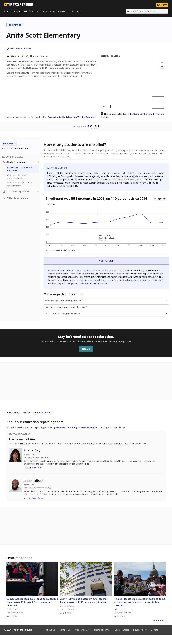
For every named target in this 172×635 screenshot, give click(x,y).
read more (86, 427)
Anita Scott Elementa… (66, 11)
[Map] (133, 84)
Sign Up (86, 349)
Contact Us (64, 630)
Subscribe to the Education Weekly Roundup (71, 117)
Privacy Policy (140, 630)
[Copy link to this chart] (159, 199)
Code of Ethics (122, 630)
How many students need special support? (19, 184)
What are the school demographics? (17, 177)
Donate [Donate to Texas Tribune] (162, 5)
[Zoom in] (162, 63)
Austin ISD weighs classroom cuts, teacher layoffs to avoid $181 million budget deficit (83, 601)
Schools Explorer (16, 11)
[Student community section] (21, 162)
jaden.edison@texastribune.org (37, 488)
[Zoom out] (162, 67)
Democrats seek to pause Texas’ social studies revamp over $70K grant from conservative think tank (32, 602)
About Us (50, 630)
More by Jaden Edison (34, 498)
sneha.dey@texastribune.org (36, 457)
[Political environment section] (21, 198)
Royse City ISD (40, 11)
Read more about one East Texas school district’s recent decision (80, 270)
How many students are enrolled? (19, 169)
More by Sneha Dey (33, 468)
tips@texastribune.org (65, 427)
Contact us (45, 412)
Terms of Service (102, 630)
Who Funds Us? (82, 630)
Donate (154, 630)
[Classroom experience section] (21, 192)
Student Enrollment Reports (63, 250)
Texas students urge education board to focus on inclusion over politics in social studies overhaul (139, 602)
